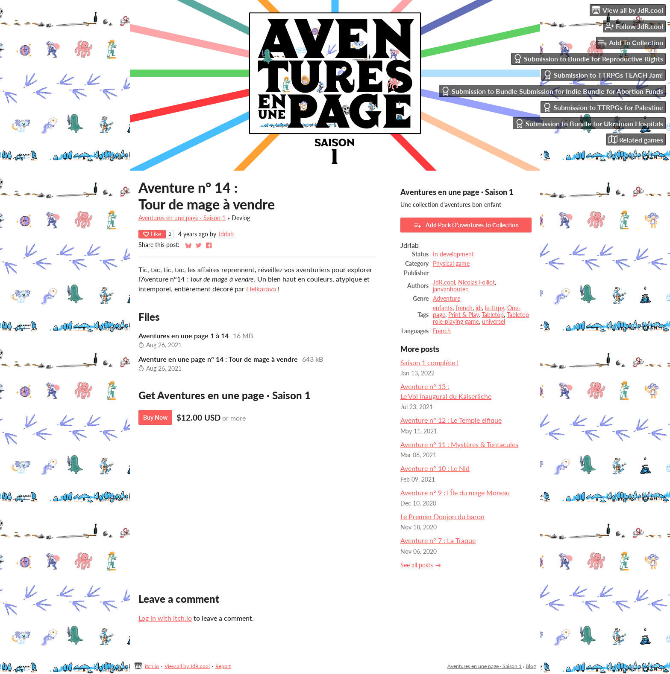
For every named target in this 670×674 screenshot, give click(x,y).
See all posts (416, 565)
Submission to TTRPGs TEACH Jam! (603, 74)
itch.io (152, 666)
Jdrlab (226, 234)
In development (453, 254)
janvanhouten (451, 289)
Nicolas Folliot (476, 282)
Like (152, 234)
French (442, 331)
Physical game (451, 263)
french (464, 308)
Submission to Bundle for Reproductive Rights (588, 58)
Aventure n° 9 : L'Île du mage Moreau (455, 492)
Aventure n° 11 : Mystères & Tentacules (459, 444)
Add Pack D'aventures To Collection (466, 225)
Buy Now (155, 417)
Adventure (446, 298)
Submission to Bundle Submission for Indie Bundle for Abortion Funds (552, 91)
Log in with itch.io (165, 618)
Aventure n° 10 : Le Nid (435, 468)
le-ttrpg (494, 308)
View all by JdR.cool (187, 666)
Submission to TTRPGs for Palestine (603, 107)
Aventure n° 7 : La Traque (438, 540)
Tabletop (493, 314)
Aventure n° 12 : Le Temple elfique (451, 420)
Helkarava (261, 289)
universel (493, 321)
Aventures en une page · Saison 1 (182, 218)
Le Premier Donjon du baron (442, 516)
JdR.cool (444, 282)
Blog (531, 666)
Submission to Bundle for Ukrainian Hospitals (589, 123)
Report (223, 666)
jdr (479, 308)
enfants (443, 308)
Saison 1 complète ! (429, 362)
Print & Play (463, 314)
